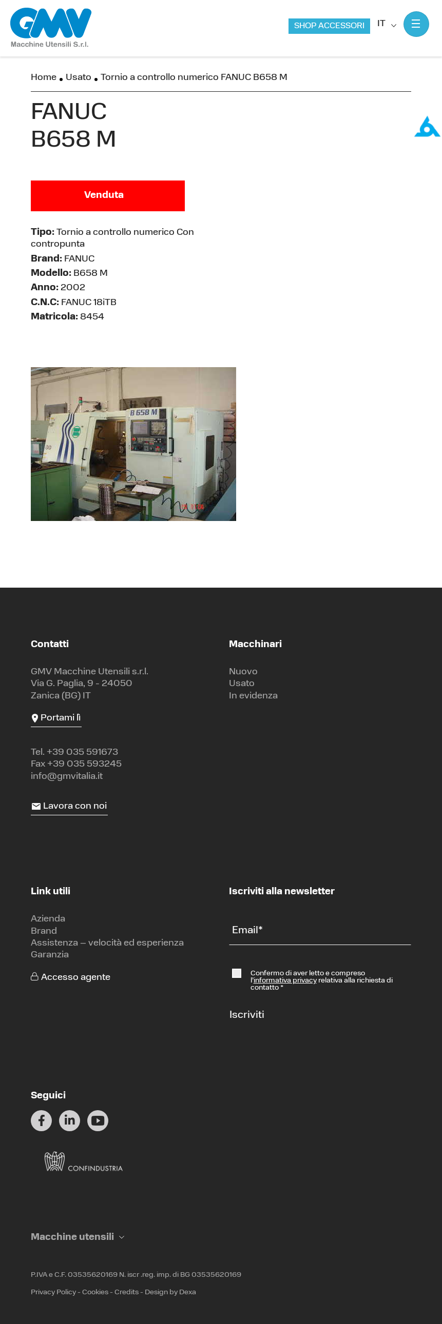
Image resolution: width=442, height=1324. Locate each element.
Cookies (95, 1292)
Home (43, 78)
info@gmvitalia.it (67, 776)
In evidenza (253, 696)
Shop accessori (329, 26)
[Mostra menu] (416, 24)
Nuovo (243, 672)
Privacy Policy (53, 1292)
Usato (78, 78)
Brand (44, 931)
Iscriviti (246, 1015)
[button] (77, 1237)
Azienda (48, 919)
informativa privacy (285, 981)
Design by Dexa (170, 1292)
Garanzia (50, 955)
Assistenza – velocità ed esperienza (107, 943)
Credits (126, 1292)
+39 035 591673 (82, 752)
